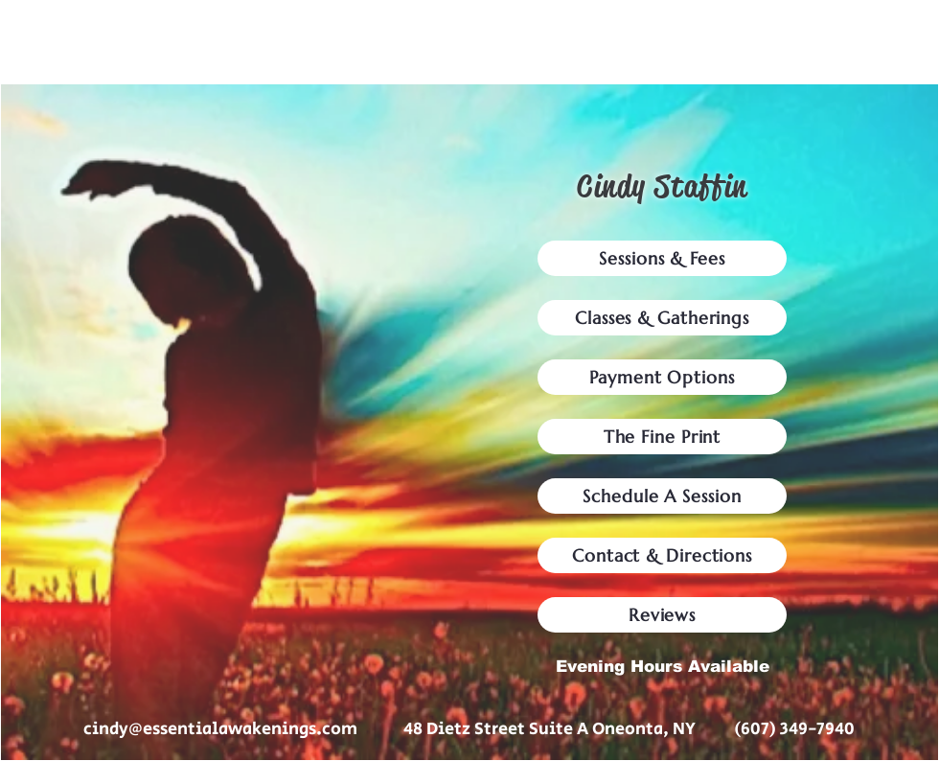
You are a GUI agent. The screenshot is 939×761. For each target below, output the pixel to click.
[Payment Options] (662, 377)
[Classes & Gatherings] (662, 317)
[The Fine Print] (662, 436)
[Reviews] (662, 615)
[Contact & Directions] (662, 555)
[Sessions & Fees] (662, 258)
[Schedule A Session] (662, 496)
